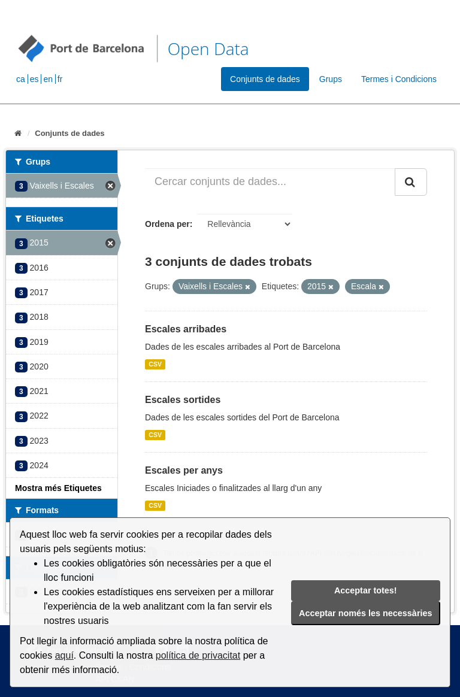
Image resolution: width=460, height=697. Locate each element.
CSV (155, 364)
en (48, 79)
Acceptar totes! (365, 590)
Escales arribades (185, 329)
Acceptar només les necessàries (365, 613)
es (34, 79)
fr (60, 79)
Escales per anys (184, 470)
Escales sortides (182, 400)
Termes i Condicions (399, 79)
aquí (64, 655)
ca (20, 79)
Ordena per (167, 224)
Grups (330, 79)
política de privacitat (198, 655)
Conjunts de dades (265, 79)
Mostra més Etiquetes (58, 488)
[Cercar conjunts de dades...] (270, 182)
